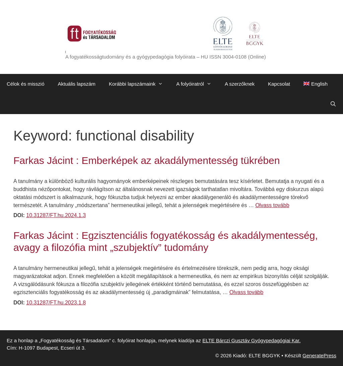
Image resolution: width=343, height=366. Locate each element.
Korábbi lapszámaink (139, 84)
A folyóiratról (197, 84)
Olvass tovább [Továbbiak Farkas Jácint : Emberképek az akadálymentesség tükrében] (272, 205)
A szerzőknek (240, 84)
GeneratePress (319, 355)
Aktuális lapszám (77, 84)
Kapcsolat (279, 84)
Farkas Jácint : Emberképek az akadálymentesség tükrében (146, 160)
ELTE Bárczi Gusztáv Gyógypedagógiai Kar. (251, 340)
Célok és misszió (26, 84)
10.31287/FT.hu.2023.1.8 (56, 302)
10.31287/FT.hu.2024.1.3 (56, 215)
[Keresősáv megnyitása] (333, 104)
